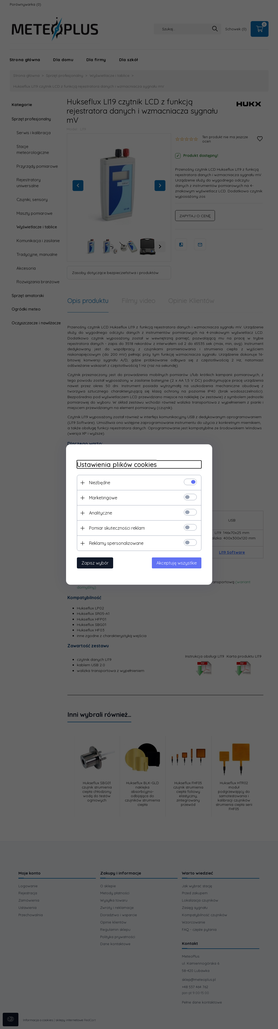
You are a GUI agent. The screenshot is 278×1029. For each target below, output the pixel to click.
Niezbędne (99, 482)
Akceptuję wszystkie (176, 563)
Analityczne (100, 513)
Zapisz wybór (95, 563)
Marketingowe (103, 497)
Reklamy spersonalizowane (116, 543)
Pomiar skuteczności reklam (117, 528)
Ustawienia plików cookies (117, 465)
